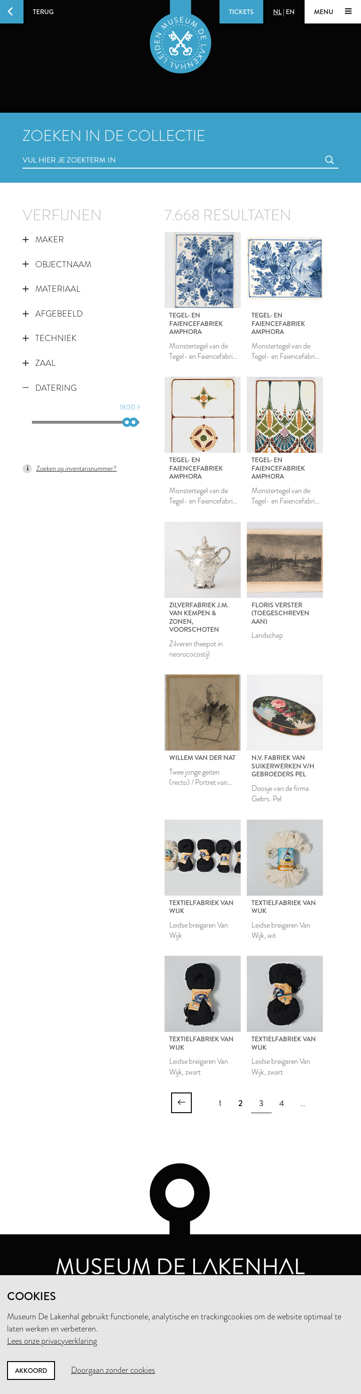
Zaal (39, 363)
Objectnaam (57, 264)
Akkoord (31, 1370)
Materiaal (51, 289)
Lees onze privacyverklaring (52, 1341)
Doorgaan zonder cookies (113, 1370)
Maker (43, 239)
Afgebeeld (53, 314)
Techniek (50, 338)
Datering (50, 388)
